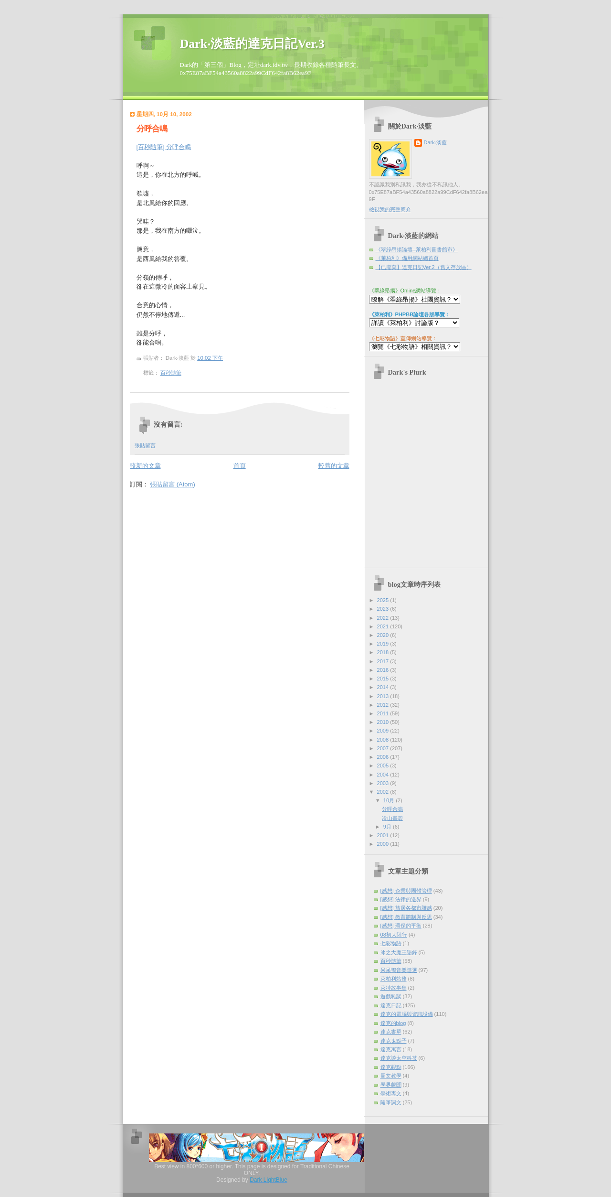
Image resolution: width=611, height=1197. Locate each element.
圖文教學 (390, 1075)
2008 (383, 740)
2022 (383, 618)
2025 (383, 600)
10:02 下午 (210, 358)
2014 (383, 687)
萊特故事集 (393, 988)
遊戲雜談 (390, 996)
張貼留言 (145, 445)
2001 (383, 835)
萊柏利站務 (393, 978)
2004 (383, 774)
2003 (383, 783)
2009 (383, 730)
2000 (383, 844)
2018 (383, 652)
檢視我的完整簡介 (390, 209)
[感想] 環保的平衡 (400, 925)
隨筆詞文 (390, 1102)
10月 (389, 800)
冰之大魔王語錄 (398, 952)
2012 (383, 705)
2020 (383, 635)
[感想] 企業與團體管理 (406, 891)
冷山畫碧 (392, 818)
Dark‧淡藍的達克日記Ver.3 (252, 44)
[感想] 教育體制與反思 (406, 917)
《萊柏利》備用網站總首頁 (407, 258)
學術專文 (390, 1093)
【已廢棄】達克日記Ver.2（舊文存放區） (424, 267)
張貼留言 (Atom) (172, 484)
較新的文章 (145, 465)
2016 (383, 670)
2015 (383, 678)
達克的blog (393, 1023)
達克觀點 (390, 1067)
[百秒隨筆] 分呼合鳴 (164, 147)
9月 (388, 827)
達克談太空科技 (398, 1058)
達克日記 (390, 1005)
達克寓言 (390, 1049)
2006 (383, 757)
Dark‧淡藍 (435, 142)
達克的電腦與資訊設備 (406, 1014)
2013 (383, 696)
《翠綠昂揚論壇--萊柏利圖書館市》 (417, 249)
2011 (383, 713)
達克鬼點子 (393, 1041)
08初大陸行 (393, 935)
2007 (383, 748)
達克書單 (390, 1032)
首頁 (239, 465)
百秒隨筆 (170, 373)
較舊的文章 (333, 465)
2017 (383, 661)
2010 (383, 722)
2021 (383, 626)
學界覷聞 (390, 1085)
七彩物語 (390, 943)
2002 (383, 792)
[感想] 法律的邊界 (400, 899)
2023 (383, 609)
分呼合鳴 (152, 128)
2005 (383, 765)
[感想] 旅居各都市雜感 (406, 908)
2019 (383, 644)
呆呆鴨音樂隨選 (398, 970)
